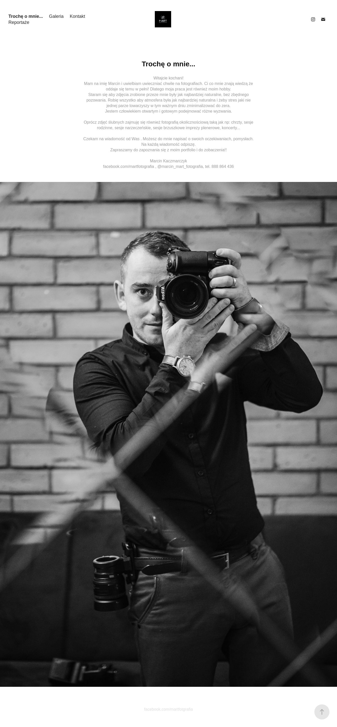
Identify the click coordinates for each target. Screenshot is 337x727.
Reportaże (19, 22)
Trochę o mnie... (26, 16)
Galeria (56, 16)
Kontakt (77, 16)
